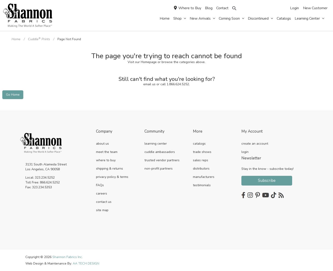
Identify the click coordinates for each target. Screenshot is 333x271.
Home (16, 39)
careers (101, 193)
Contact (222, 8)
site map (102, 209)
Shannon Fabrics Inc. (67, 256)
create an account (254, 143)
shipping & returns (109, 168)
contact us (103, 201)
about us (102, 143)
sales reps (200, 160)
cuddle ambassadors (159, 151)
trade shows (202, 151)
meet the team (106, 151)
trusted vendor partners (162, 160)
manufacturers (203, 176)
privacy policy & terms (112, 176)
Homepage (149, 62)
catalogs (199, 143)
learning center (155, 143)
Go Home (13, 94)
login (245, 151)
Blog (209, 8)
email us (149, 84)
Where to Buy (187, 8)
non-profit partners (158, 168)
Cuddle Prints (38, 39)
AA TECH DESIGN (86, 263)
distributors (201, 168)
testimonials (202, 185)
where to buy (106, 160)
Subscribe (267, 180)
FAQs (100, 185)
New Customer (315, 8)
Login (294, 8)
